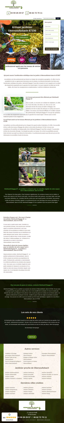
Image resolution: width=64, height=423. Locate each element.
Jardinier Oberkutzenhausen (49, 391)
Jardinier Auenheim (47, 387)
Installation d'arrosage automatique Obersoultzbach (12, 354)
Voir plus (32, 337)
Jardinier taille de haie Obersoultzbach (10, 358)
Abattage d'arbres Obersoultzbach (28, 354)
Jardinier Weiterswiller (11, 374)
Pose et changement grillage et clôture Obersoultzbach (13, 362)
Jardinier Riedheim (46, 378)
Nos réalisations (22, 37)
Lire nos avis (9, 419)
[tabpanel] (32, 196)
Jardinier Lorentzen (28, 387)
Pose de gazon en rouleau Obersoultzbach (30, 362)
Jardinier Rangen (27, 391)
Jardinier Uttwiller (9, 376)
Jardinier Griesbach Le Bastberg (13, 378)
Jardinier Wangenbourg (11, 389)
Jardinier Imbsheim (46, 376)
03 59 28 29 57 (17, 13)
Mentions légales (43, 420)
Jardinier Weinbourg (28, 372)
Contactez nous (22, 43)
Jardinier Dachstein (10, 393)
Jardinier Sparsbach (47, 372)
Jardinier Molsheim (10, 387)
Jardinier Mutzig (46, 393)
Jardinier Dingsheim (10, 391)
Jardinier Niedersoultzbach (12, 372)
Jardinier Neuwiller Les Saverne (50, 374)
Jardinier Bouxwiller (28, 374)
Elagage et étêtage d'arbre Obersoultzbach (30, 358)
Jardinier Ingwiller (27, 378)
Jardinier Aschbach (46, 389)
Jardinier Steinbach (28, 389)
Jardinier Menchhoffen (29, 376)
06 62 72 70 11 (35, 13)
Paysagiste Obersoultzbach (49, 353)
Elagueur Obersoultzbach (48, 355)
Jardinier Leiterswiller (28, 393)
